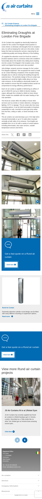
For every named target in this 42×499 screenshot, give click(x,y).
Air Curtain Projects (12, 23)
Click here (11, 265)
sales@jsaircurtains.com (14, 467)
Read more (7, 316)
